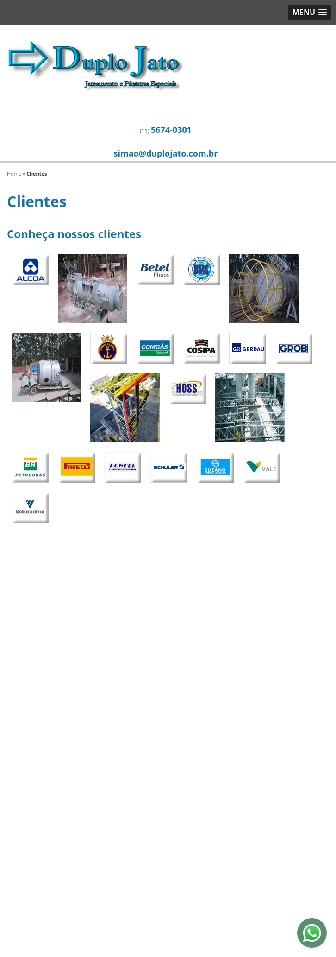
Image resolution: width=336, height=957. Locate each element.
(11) (166, 129)
